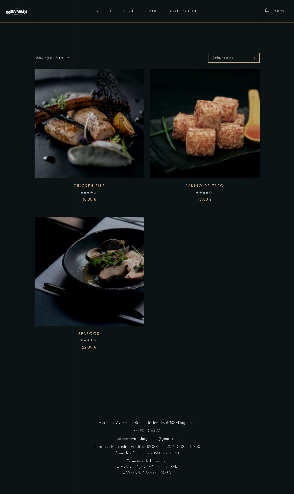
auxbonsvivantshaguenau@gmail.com (147, 439)
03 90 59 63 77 (147, 431)
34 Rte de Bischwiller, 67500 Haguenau (163, 423)
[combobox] (233, 57)
